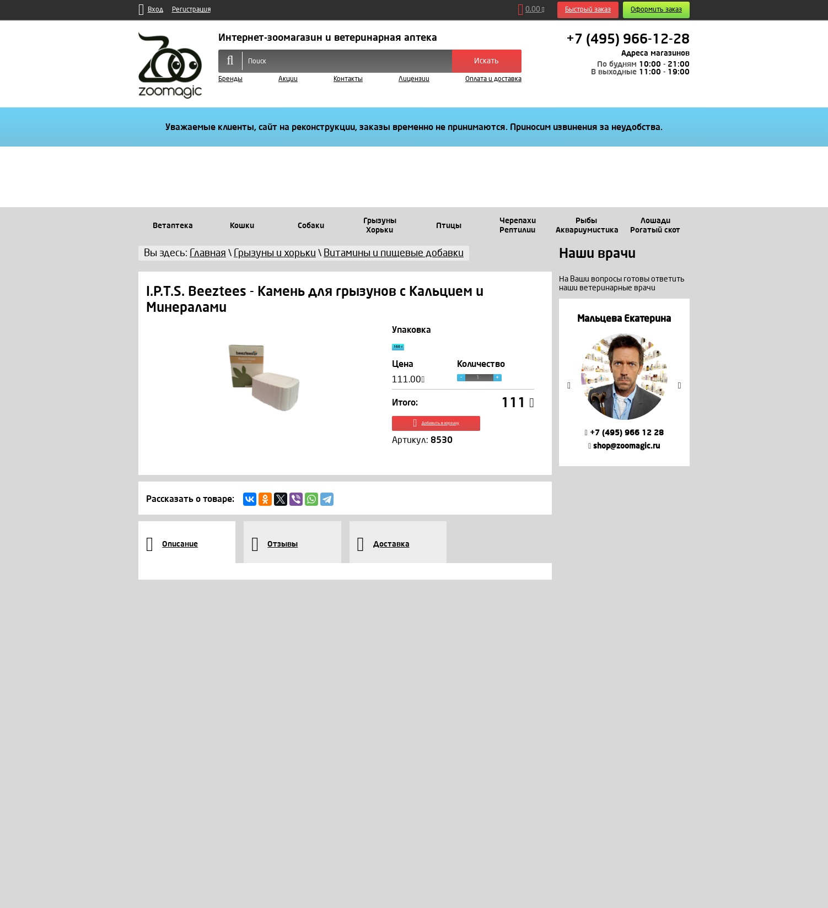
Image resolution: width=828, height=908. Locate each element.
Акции (288, 79)
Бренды (230, 79)
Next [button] (679, 385)
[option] (624, 382)
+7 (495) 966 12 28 (624, 433)
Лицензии (414, 79)
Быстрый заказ (588, 9)
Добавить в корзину (463, 434)
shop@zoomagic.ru (624, 446)
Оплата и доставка (493, 79)
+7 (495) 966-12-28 (628, 39)
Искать (486, 61)
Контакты (348, 79)
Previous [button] (568, 385)
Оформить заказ (656, 9)
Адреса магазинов (655, 53)
